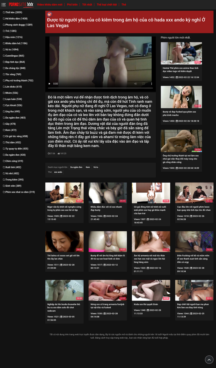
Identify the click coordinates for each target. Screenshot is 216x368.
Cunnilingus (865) (13, 55)
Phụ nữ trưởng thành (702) (18, 80)
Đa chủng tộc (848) (14, 68)
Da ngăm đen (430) (14, 155)
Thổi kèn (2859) (12, 12)
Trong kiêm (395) (13, 179)
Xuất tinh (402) (12, 167)
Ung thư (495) (11, 111)
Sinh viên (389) (12, 186)
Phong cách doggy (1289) (17, 24)
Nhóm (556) (10, 93)
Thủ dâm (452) (12, 142)
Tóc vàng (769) (12, 74)
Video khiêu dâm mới (50, 4)
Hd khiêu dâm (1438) (15, 18)
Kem (88, 167)
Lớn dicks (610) (12, 86)
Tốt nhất (87, 4)
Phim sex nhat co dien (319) (19, 192)
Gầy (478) (9, 124)
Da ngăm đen (76, 167)
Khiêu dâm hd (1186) (15, 43)
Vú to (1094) (11, 49)
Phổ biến (72, 4)
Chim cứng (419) (13, 161)
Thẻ (124, 4)
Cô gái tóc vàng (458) (15, 136)
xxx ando (58, 172)
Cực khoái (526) (12, 105)
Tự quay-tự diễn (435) (15, 148)
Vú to (95, 167)
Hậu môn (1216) (13, 37)
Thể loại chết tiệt (107, 4)
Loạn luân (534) (12, 99)
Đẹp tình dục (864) (14, 62)
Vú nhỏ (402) (11, 173)
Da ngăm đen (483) (14, 117)
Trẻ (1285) (10, 31)
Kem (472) (10, 130)
